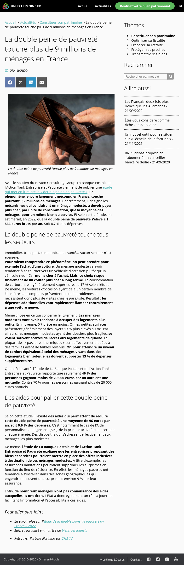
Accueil (83, 6)
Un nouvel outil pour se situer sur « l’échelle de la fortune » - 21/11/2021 (149, 139)
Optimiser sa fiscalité (148, 40)
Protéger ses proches (148, 49)
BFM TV (67, 538)
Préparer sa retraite (147, 45)
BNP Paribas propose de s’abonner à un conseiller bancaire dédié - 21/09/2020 (147, 157)
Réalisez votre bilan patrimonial (145, 6)
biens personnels (74, 530)
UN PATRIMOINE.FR (21, 6)
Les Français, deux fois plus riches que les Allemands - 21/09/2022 (147, 106)
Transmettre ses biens (149, 54)
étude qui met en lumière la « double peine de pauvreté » (58, 189)
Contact (136, 559)
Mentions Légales (112, 559)
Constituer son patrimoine (61, 22)
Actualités (103, 6)
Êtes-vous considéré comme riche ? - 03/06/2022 (147, 122)
